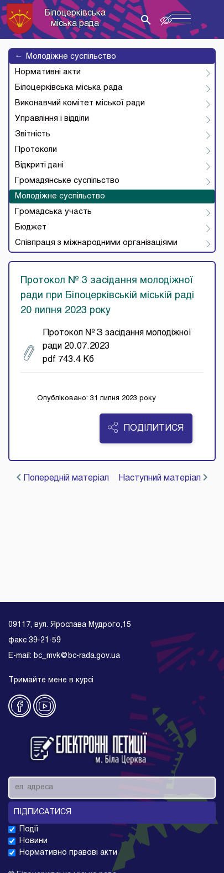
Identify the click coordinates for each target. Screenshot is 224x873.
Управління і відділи (52, 118)
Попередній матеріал (63, 478)
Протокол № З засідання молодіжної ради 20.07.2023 (107, 346)
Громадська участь (53, 212)
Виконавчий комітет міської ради (80, 103)
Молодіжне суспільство (65, 56)
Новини (33, 841)
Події (29, 829)
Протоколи (36, 150)
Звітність (32, 134)
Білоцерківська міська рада (69, 87)
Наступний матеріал (162, 478)
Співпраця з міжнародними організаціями (96, 243)
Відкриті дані (39, 165)
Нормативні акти (48, 72)
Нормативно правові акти (68, 852)
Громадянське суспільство (67, 181)
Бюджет (30, 227)
